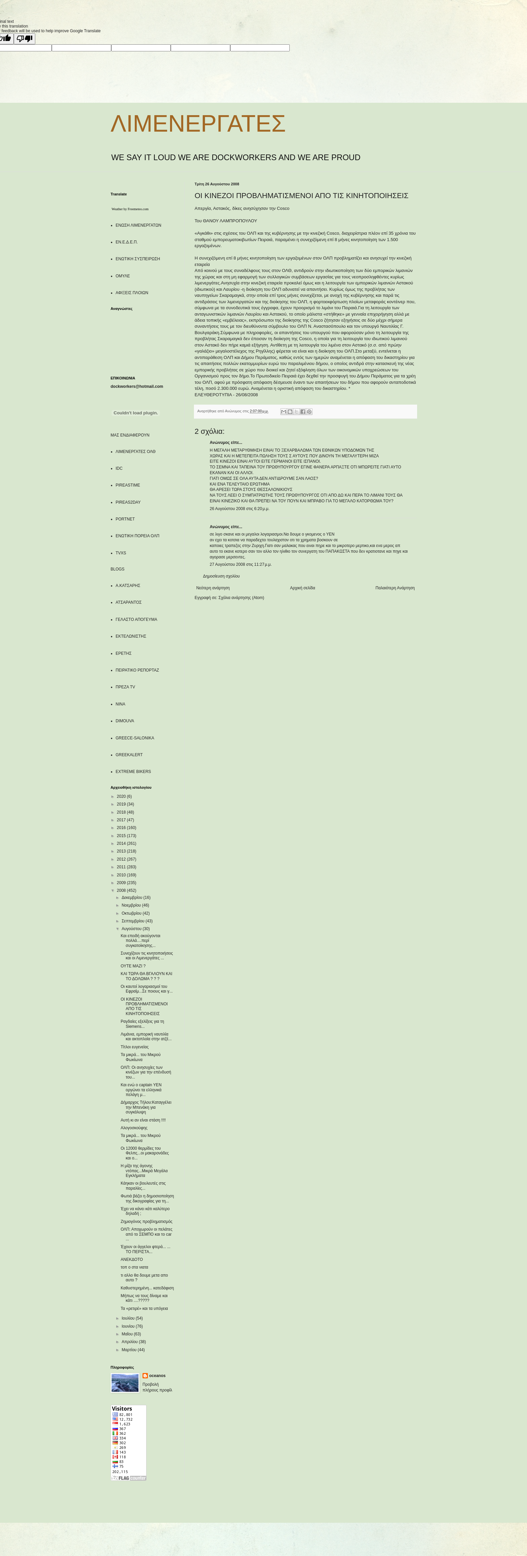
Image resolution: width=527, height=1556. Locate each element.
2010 (122, 875)
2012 (122, 859)
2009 (122, 882)
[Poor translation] (24, 38)
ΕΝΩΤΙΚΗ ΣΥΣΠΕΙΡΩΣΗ (138, 259)
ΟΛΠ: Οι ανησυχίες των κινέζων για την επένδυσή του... (146, 1072)
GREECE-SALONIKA (135, 738)
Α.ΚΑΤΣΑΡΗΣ (128, 585)
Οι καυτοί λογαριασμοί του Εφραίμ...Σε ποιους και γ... (147, 989)
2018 (122, 812)
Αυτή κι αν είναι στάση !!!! (143, 1120)
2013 (122, 851)
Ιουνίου (129, 1326)
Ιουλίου (129, 1318)
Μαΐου (128, 1334)
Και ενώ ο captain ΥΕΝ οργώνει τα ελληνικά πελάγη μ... (141, 1090)
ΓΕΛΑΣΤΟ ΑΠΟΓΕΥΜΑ (136, 619)
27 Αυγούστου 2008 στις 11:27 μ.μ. (241, 564)
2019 (122, 804)
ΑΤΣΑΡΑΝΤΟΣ (129, 602)
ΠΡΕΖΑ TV (125, 687)
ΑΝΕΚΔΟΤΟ (132, 1259)
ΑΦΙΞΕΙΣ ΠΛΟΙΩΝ (132, 292)
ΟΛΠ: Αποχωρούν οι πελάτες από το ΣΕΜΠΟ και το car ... (146, 1234)
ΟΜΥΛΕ (123, 276)
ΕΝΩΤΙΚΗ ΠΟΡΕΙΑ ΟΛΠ (137, 536)
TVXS (121, 553)
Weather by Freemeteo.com (130, 209)
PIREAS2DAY (128, 502)
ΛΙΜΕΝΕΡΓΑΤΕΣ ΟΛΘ (136, 451)
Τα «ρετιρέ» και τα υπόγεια (144, 1308)
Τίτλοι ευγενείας (135, 1047)
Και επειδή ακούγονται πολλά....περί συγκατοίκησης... (140, 940)
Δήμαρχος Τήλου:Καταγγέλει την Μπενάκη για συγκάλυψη (146, 1107)
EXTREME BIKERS (133, 771)
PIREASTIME (128, 485)
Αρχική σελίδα (302, 588)
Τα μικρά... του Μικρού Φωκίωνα (141, 1057)
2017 (122, 820)
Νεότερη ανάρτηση (213, 588)
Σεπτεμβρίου (134, 921)
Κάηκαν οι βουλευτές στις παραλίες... (143, 1185)
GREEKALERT (129, 754)
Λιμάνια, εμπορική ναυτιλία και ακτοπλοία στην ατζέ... (146, 1036)
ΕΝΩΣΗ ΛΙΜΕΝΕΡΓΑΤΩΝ (138, 225)
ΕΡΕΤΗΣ (123, 653)
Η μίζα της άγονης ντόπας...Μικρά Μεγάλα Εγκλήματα (144, 1170)
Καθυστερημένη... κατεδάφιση (147, 1288)
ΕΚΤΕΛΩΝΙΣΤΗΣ (131, 636)
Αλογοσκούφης (134, 1128)
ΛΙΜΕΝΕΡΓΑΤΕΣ (198, 123)
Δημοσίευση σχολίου (221, 576)
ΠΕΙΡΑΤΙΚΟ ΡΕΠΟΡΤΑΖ (137, 670)
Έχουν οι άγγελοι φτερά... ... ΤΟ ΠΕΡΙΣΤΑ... (145, 1249)
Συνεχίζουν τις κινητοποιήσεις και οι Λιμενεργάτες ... (147, 955)
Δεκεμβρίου (133, 897)
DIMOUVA (125, 721)
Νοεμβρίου (132, 905)
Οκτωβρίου (132, 913)
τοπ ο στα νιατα (134, 1267)
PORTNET (125, 519)
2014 (122, 843)
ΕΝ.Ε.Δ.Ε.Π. (127, 242)
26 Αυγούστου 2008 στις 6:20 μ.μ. (240, 508)
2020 (122, 796)
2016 (122, 827)
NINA (120, 704)
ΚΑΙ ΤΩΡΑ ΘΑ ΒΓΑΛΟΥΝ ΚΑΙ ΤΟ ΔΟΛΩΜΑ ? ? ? (146, 976)
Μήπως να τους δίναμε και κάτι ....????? (144, 1298)
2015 (122, 835)
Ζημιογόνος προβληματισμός (146, 1221)
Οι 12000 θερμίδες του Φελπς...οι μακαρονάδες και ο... (145, 1153)
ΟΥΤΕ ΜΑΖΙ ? (133, 966)
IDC (119, 468)
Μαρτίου (130, 1349)
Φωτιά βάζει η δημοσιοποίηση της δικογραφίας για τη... (147, 1198)
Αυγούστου (132, 928)
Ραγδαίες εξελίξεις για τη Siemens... (142, 1023)
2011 (122, 867)
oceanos (157, 1375)
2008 (122, 890)
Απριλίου (130, 1341)
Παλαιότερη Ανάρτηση (395, 588)
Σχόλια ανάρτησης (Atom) (241, 597)
